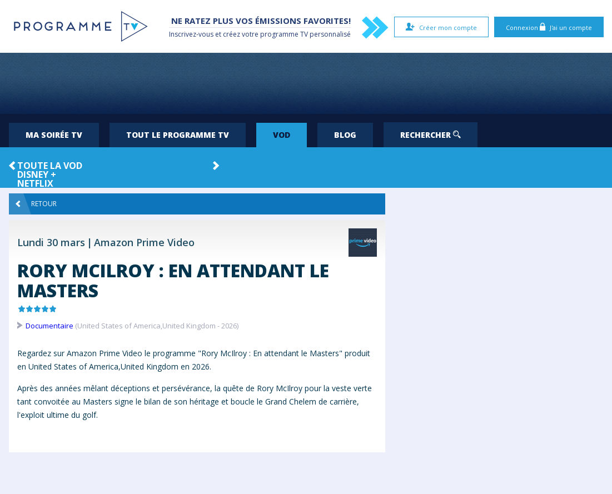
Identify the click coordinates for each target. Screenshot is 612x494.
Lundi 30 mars (51, 242)
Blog (345, 134)
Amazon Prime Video (144, 242)
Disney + (36, 174)
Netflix (35, 183)
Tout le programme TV (177, 134)
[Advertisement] (306, 83)
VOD (281, 134)
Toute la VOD (49, 165)
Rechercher (430, 134)
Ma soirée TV (54, 134)
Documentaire (49, 326)
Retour (36, 204)
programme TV (284, 34)
